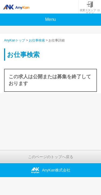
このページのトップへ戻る (50, 157)
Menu (50, 19)
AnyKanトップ (14, 40)
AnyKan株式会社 (50, 170)
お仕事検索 (37, 40)
